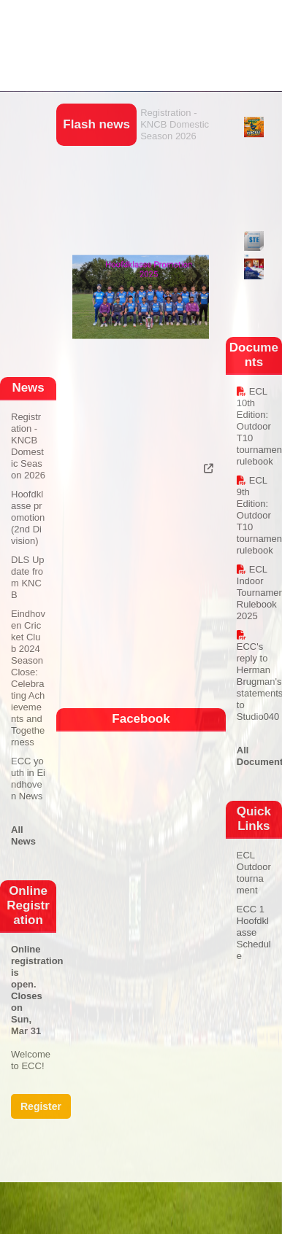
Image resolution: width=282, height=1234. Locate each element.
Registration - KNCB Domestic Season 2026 (174, 124)
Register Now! (40, 1110)
